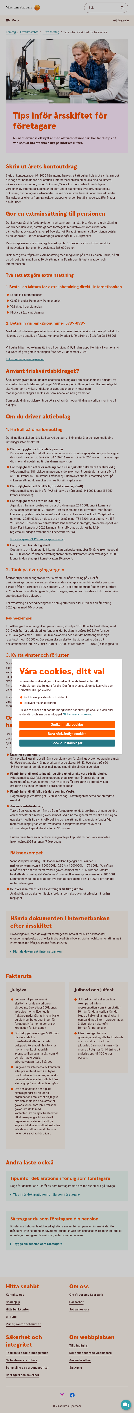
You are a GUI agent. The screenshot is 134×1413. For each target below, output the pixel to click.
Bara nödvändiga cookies (67, 734)
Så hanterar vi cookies (77, 714)
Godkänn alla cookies (67, 724)
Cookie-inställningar (67, 743)
